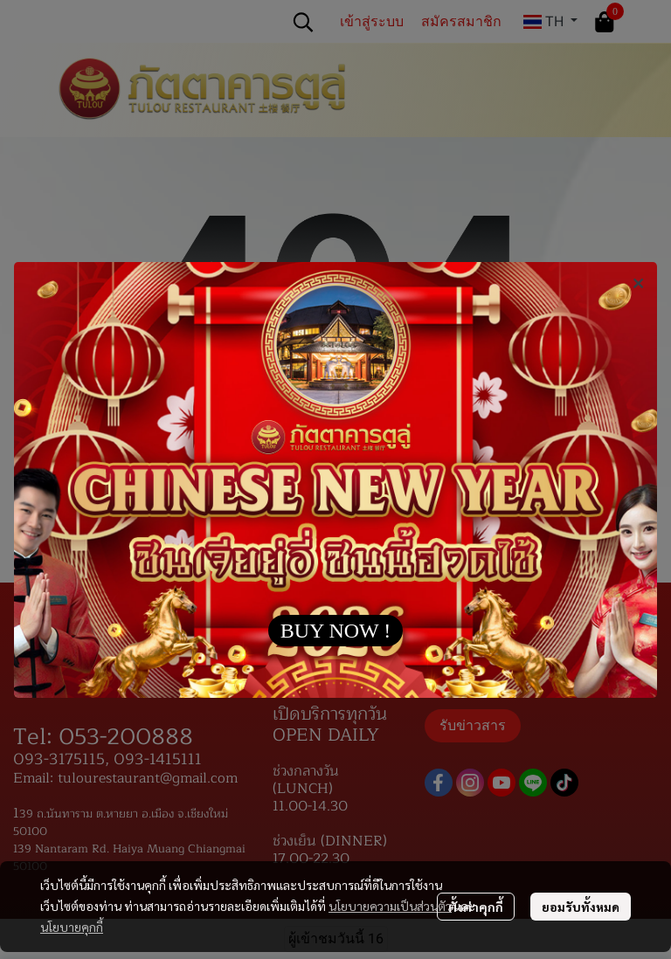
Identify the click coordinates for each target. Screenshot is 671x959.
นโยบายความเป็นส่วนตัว (390, 906)
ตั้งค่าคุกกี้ (475, 906)
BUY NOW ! (335, 630)
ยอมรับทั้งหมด (580, 906)
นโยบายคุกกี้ (71, 927)
